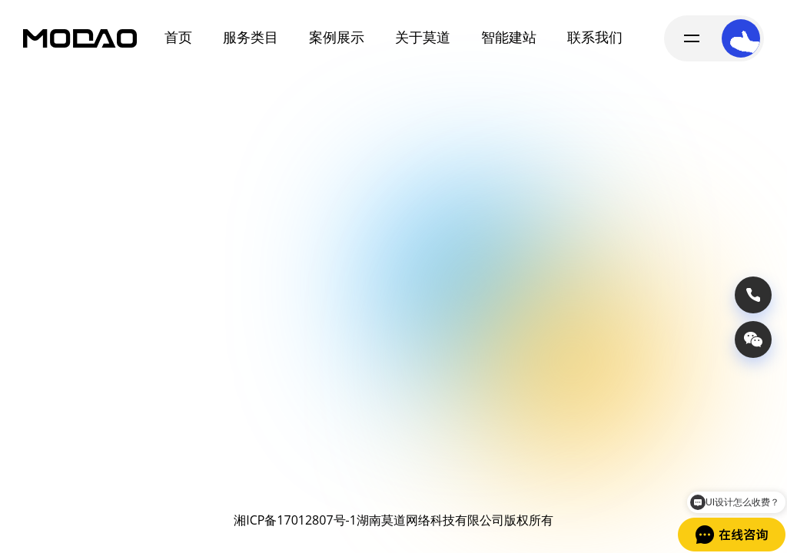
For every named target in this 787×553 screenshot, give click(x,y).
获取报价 (676, 450)
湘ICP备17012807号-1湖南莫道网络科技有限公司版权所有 (393, 520)
